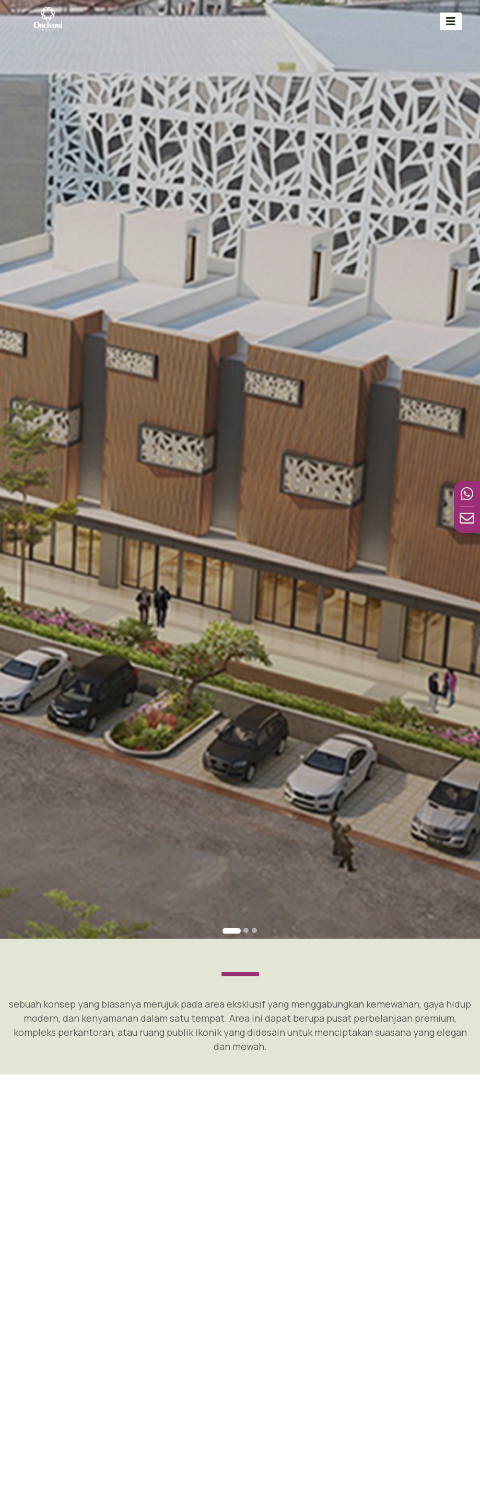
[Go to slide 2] (246, 930)
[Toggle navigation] (451, 21)
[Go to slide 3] (254, 930)
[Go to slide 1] (232, 931)
